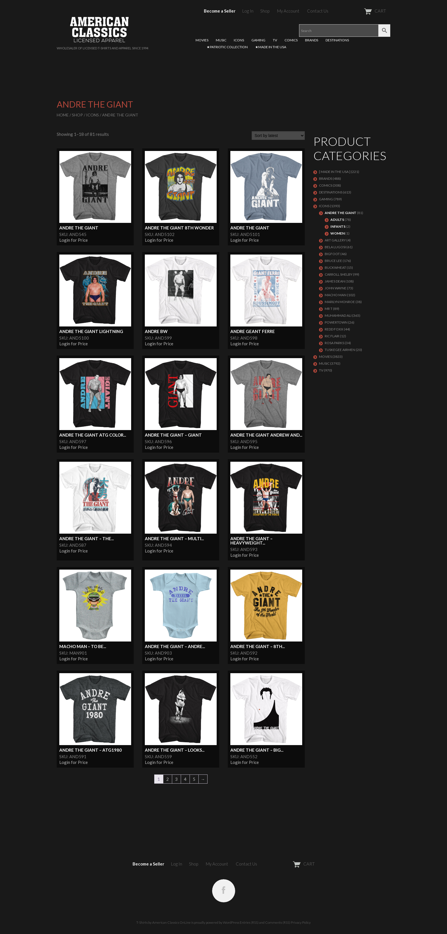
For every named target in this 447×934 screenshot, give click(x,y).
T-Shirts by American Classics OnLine (163, 922)
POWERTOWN (336, 322)
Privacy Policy (301, 922)
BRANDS (311, 40)
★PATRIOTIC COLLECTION (227, 47)
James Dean (335, 281)
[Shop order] (278, 135)
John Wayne (335, 288)
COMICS (291, 40)
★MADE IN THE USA (270, 47)
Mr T (328, 308)
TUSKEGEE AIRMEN (340, 350)
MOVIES (202, 40)
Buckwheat (335, 267)
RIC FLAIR (332, 336)
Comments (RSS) (277, 922)
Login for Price (73, 240)
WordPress (231, 922)
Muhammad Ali (338, 315)
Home (63, 114)
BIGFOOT (332, 254)
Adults (337, 219)
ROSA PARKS (334, 343)
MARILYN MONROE (340, 302)
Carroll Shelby (338, 274)
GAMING (258, 40)
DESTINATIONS (337, 40)
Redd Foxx (334, 329)
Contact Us (317, 10)
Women (337, 233)
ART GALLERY (335, 240)
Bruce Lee (333, 261)
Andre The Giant (340, 213)
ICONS (239, 40)
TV (275, 40)
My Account (288, 10)
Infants (338, 226)
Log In (247, 10)
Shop (264, 10)
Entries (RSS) (249, 922)
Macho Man (335, 295)
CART (361, 10)
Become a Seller (219, 10)
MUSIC (221, 40)
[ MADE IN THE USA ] (334, 172)
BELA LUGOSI (335, 247)
